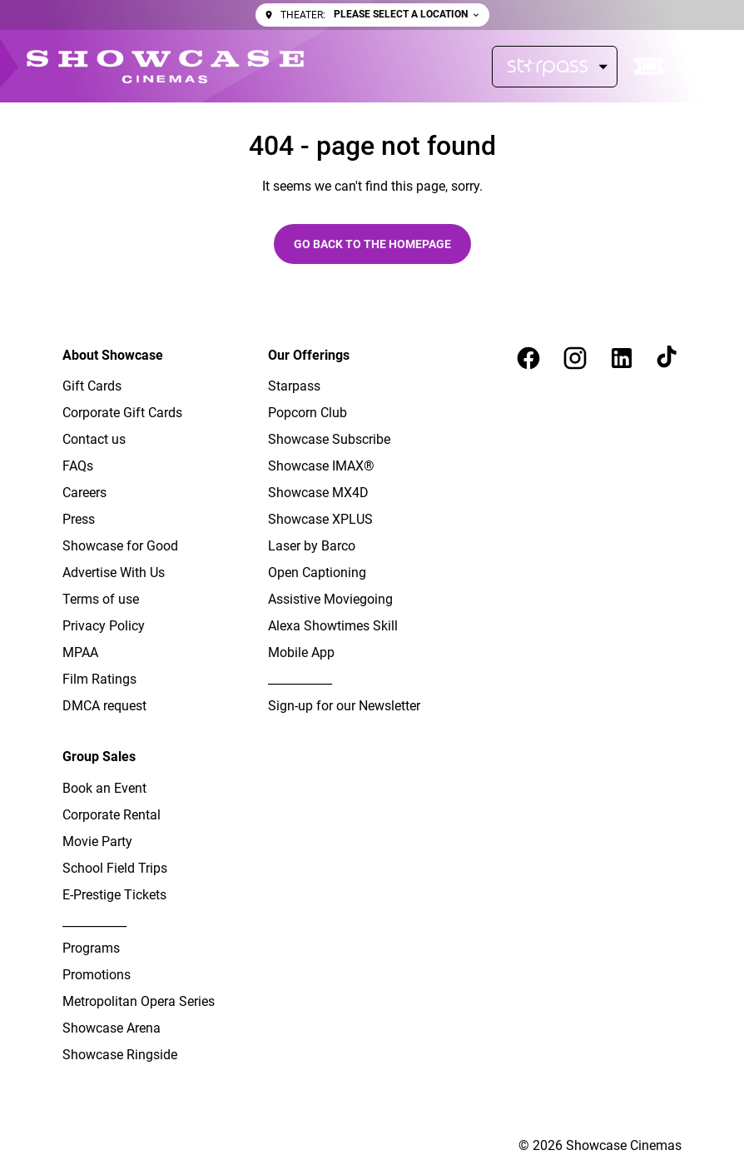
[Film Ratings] (99, 679)
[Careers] (84, 493)
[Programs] (91, 948)
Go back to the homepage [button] (372, 244)
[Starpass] (555, 66)
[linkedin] (621, 358)
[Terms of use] (100, 599)
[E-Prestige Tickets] (114, 895)
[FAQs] (77, 466)
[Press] (78, 519)
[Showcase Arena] (111, 1028)
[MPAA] (80, 653)
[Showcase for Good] (120, 546)
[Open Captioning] (317, 573)
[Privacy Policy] (103, 626)
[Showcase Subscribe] (329, 439)
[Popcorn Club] (307, 413)
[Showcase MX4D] (318, 493)
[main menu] (699, 66)
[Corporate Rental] (111, 815)
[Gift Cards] (92, 386)
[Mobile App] (301, 653)
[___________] (300, 679)
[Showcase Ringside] (119, 1055)
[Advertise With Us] (113, 573)
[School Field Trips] (114, 868)
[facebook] (528, 358)
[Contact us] (94, 439)
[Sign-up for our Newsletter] (344, 706)
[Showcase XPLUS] (320, 519)
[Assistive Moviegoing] (330, 599)
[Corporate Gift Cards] (122, 413)
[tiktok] (668, 358)
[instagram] (575, 358)
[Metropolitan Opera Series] (138, 1001)
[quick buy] (650, 66)
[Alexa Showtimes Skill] (333, 626)
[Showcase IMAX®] (321, 466)
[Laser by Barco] (311, 546)
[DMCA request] (104, 706)
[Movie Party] (97, 842)
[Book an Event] (104, 788)
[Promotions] (96, 975)
